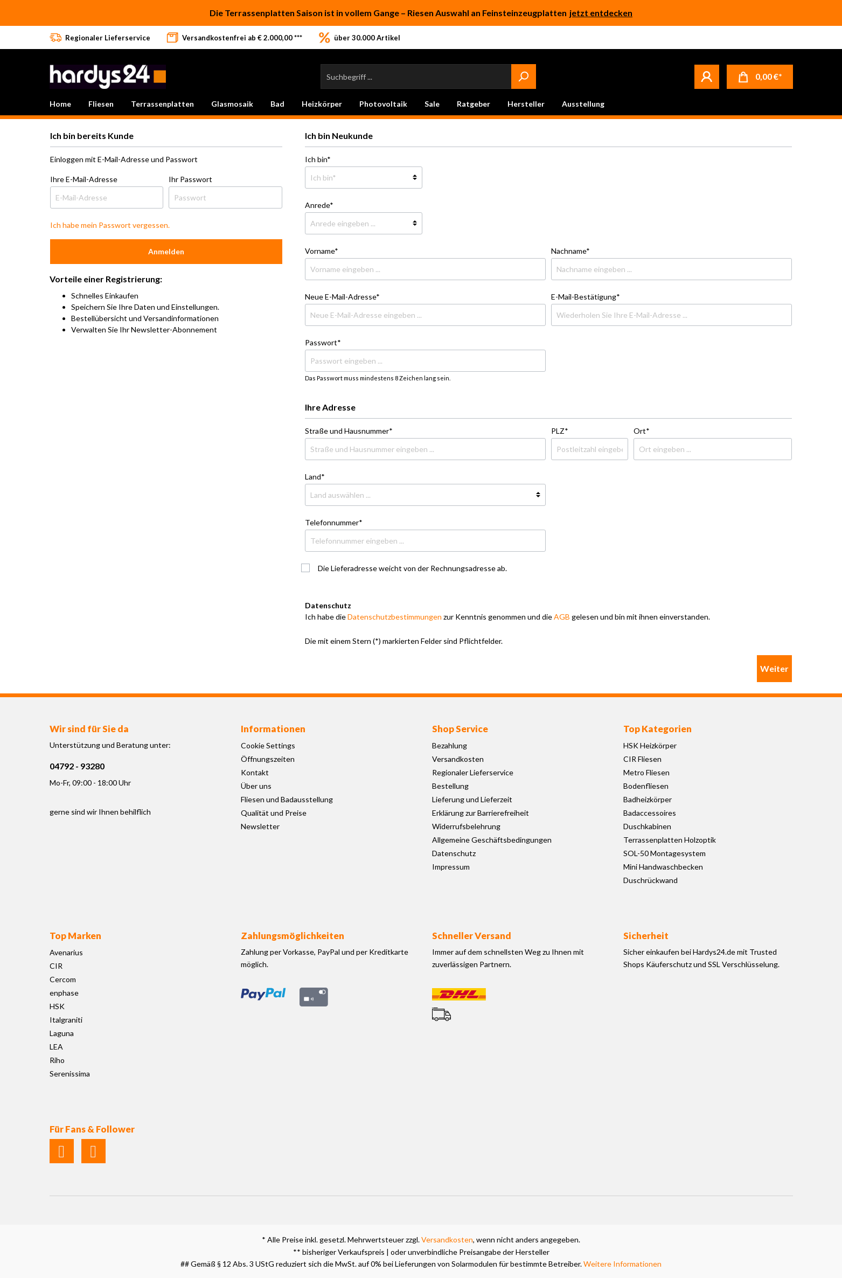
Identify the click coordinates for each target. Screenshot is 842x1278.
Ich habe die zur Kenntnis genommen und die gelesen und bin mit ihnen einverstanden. (507, 616)
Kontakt (255, 772)
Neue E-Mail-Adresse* (342, 296)
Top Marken (75, 935)
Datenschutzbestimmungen (394, 616)
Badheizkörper (647, 799)
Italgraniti (66, 1019)
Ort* (642, 430)
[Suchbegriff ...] (416, 76)
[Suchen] (523, 76)
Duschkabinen (647, 826)
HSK (57, 1006)
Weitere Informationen (622, 1263)
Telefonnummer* (334, 522)
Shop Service (460, 728)
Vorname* (321, 250)
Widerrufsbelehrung (466, 826)
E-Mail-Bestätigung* (585, 296)
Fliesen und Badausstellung (287, 799)
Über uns (256, 785)
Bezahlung (449, 745)
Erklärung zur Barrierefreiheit (480, 812)
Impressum (451, 866)
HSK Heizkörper (650, 745)
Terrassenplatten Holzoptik (669, 839)
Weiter (774, 668)
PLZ (559, 430)
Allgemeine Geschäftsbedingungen (492, 839)
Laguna (62, 1033)
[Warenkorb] (760, 77)
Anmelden (166, 251)
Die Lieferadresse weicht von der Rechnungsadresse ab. (412, 568)
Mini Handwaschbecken (663, 866)
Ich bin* (318, 159)
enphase (64, 992)
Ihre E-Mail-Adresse (83, 179)
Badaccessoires (649, 812)
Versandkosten (458, 758)
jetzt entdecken (600, 13)
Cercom (63, 979)
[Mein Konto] (706, 76)
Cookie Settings (268, 745)
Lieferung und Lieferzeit (472, 799)
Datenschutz (454, 853)
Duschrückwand (650, 880)
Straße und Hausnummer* (349, 430)
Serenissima (70, 1073)
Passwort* (323, 342)
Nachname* (570, 250)
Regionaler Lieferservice (472, 772)
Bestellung (450, 785)
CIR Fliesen (642, 758)
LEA (56, 1046)
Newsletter (260, 826)
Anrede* (319, 205)
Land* (315, 476)
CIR (56, 965)
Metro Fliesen (646, 772)
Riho (57, 1060)
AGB (562, 616)
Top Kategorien (657, 728)
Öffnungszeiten (268, 758)
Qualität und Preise (274, 812)
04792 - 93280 (77, 766)
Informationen (273, 728)
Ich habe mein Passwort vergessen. (110, 225)
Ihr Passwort (190, 179)
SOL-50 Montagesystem (664, 853)
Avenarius (66, 952)
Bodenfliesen (646, 785)
